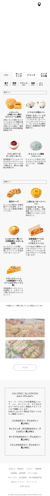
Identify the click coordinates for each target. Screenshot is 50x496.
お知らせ (12, 468)
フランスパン (24, 84)
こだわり (29, 468)
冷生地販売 (23, 477)
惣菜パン (14, 84)
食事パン (33, 84)
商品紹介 (20, 468)
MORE (25, 367)
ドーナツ (41, 84)
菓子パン (6, 84)
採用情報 (22, 472)
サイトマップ (32, 481)
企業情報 (13, 472)
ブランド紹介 (33, 472)
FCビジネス (12, 477)
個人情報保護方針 (35, 477)
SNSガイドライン (18, 481)
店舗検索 (38, 468)
